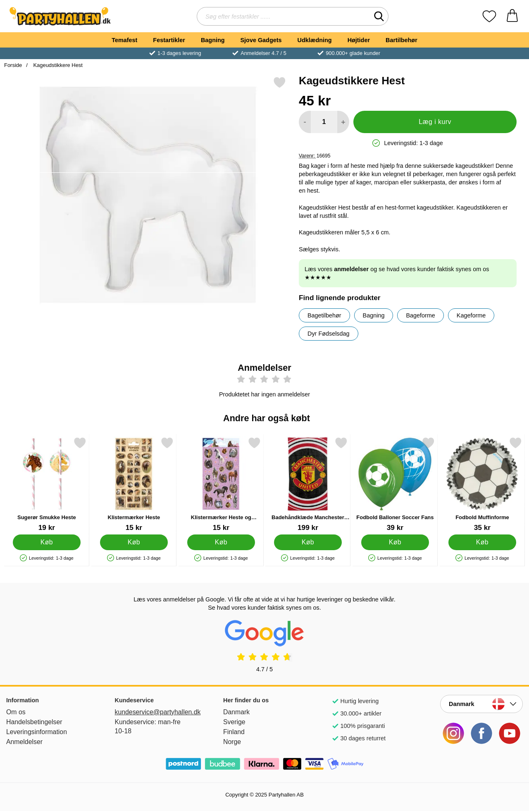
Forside (13, 65)
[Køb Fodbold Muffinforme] (482, 542)
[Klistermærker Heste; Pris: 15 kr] (133, 484)
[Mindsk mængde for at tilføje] (305, 122)
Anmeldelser (24, 741)
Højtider (359, 40)
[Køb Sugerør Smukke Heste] (47, 542)
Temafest (124, 40)
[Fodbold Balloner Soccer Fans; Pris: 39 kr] (395, 484)
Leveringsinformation (36, 731)
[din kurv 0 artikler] (512, 16)
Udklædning (314, 40)
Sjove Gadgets (261, 40)
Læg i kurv (435, 121)
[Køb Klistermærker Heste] (134, 542)
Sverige (234, 721)
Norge (232, 741)
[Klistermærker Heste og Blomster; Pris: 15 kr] (221, 484)
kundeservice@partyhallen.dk (156, 712)
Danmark (236, 712)
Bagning (213, 40)
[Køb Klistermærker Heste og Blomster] (221, 542)
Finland (234, 731)
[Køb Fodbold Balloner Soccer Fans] (395, 542)
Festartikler (169, 40)
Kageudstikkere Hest (57, 65)
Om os (16, 712)
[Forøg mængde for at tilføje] (343, 122)
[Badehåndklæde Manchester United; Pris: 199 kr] (307, 484)
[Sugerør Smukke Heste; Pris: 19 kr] (46, 484)
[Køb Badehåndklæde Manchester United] (308, 542)
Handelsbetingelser (34, 721)
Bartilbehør (401, 40)
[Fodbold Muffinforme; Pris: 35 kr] (482, 484)
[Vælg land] (481, 704)
